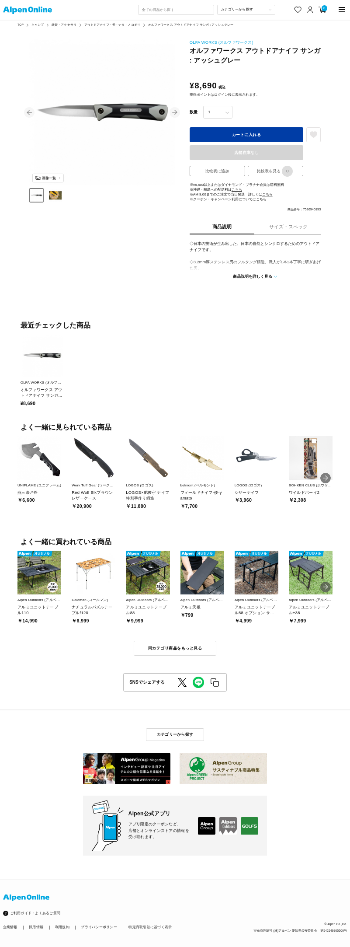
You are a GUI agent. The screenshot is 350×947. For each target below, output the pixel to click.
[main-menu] (341, 9)
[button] (29, 112)
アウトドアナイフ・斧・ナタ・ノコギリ (112, 24)
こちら (237, 190)
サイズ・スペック (288, 226)
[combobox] (176, 10)
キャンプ (37, 24)
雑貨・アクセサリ (64, 24)
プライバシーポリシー (99, 927)
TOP (20, 24)
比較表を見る (275, 171)
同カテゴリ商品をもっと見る (175, 648)
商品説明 (222, 226)
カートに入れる (246, 135)
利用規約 (62, 927)
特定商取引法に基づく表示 (150, 927)
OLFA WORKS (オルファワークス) (221, 42)
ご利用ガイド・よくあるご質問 (35, 913)
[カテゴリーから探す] (246, 10)
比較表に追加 (217, 171)
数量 (194, 112)
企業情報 (10, 927)
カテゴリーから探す (175, 734)
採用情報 (36, 927)
